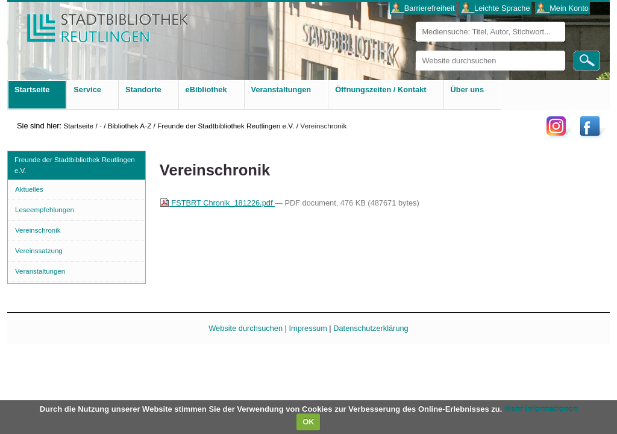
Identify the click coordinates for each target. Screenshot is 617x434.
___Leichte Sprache (496, 8)
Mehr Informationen (540, 409)
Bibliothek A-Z (130, 126)
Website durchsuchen (415, 50)
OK (308, 421)
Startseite (78, 126)
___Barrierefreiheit (422, 8)
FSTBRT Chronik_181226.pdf (217, 202)
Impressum (308, 328)
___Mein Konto (563, 8)
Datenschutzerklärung (370, 328)
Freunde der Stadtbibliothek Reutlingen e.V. (225, 126)
